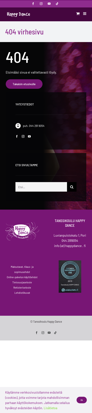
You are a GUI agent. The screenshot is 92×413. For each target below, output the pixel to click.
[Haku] (72, 190)
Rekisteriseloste (22, 287)
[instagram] (23, 136)
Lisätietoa (50, 408)
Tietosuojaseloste (22, 282)
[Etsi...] (41, 190)
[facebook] (16, 136)
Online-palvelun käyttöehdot (22, 277)
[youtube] (29, 136)
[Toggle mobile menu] (85, 13)
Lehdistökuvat (22, 292)
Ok (82, 400)
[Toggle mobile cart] (78, 13)
